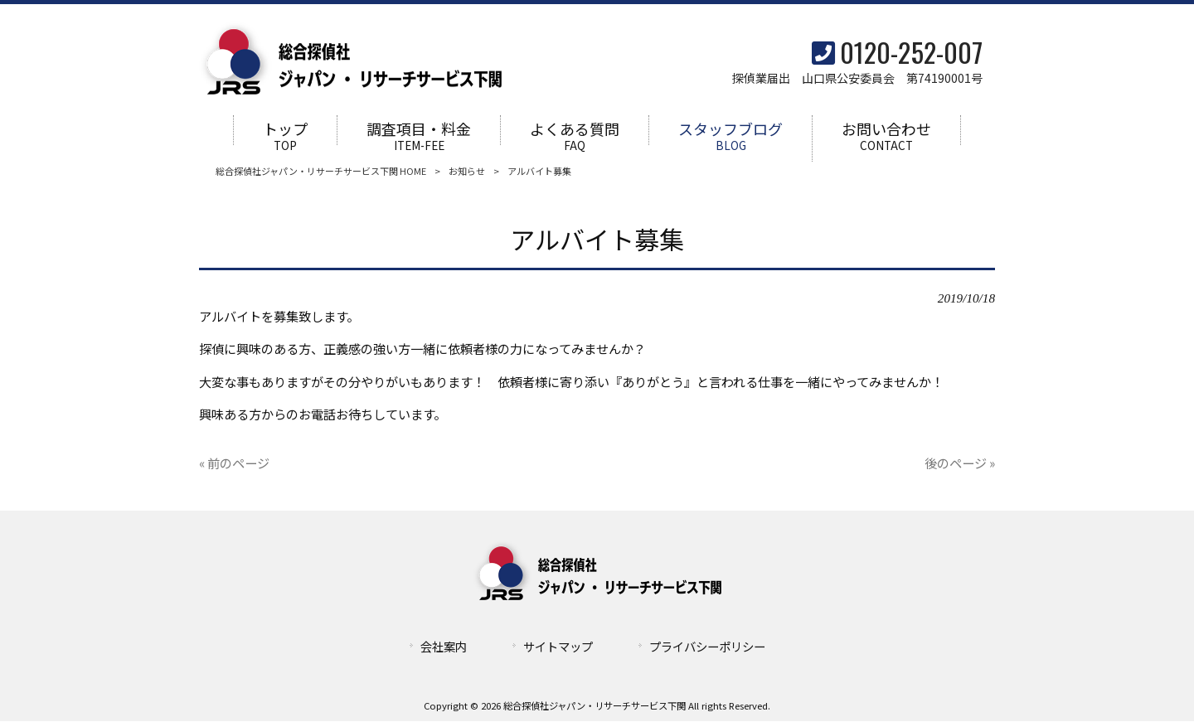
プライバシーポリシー (707, 647)
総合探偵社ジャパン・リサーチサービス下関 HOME (321, 171)
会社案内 (443, 647)
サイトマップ (558, 647)
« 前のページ (234, 463)
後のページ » (960, 463)
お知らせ (467, 171)
